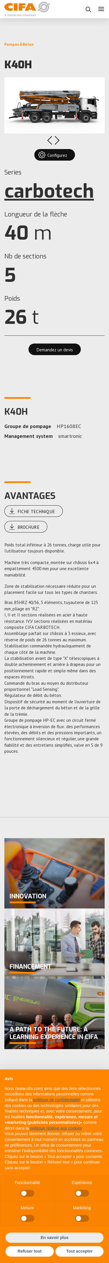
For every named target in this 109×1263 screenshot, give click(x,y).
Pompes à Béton (19, 44)
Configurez (52, 155)
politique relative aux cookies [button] (56, 1128)
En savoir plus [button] (55, 1237)
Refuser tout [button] (30, 1251)
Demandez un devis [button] (54, 350)
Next (57, 140)
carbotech (49, 191)
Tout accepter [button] (79, 1251)
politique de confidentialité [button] (56, 1099)
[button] (88, 9)
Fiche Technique (31, 511)
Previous (49, 140)
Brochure (24, 527)
